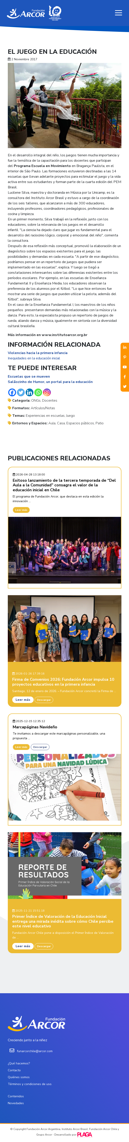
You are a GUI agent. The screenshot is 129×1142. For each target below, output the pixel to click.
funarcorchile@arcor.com (35, 1051)
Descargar (44, 700)
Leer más (21, 510)
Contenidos (16, 1096)
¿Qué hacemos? (19, 1063)
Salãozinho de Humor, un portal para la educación (50, 381)
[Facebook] (12, 392)
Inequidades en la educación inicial (34, 358)
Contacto (14, 1070)
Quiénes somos (19, 1077)
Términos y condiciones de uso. (30, 1084)
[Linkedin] (29, 392)
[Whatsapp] (38, 392)
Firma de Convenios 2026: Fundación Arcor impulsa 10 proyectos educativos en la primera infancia (63, 682)
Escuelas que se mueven (29, 376)
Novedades (16, 1103)
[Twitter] (21, 392)
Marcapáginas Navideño (35, 727)
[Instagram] (47, 392)
